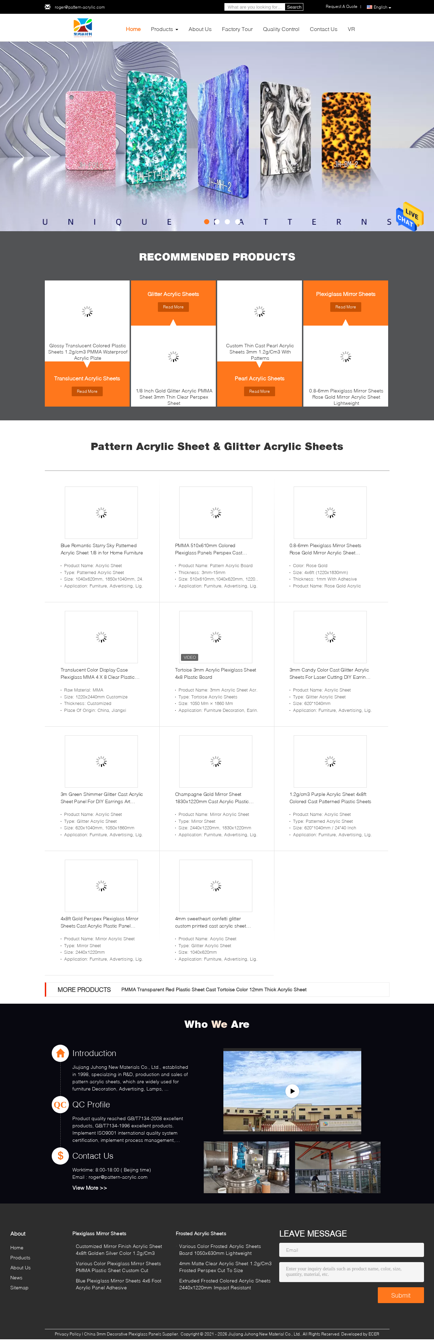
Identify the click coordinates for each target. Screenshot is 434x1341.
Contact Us (323, 28)
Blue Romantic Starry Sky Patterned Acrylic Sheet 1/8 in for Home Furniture (102, 548)
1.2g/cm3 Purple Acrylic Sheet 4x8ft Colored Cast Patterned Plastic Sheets (331, 797)
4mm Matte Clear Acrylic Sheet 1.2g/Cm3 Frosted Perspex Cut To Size (225, 1266)
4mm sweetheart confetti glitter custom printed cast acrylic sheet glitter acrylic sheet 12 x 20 (210, 922)
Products (162, 28)
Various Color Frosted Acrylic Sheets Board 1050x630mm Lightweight (220, 1249)
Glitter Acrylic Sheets (173, 293)
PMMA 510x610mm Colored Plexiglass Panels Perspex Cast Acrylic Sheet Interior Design (208, 549)
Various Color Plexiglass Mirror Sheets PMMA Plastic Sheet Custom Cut (118, 1266)
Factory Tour (237, 28)
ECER (374, 1334)
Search (294, 7)
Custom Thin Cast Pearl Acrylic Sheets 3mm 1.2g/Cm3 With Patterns (260, 351)
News (16, 1277)
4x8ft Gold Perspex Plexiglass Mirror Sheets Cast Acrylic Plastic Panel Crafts (100, 922)
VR (351, 28)
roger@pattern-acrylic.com (80, 7)
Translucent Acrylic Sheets (87, 378)
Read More (87, 391)
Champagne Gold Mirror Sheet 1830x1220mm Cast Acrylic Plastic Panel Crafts (212, 798)
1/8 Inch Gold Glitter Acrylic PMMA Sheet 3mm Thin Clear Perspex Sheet (174, 397)
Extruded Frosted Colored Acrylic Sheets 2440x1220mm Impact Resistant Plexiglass (225, 1285)
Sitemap (19, 1287)
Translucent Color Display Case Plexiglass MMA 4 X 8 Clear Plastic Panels (98, 673)
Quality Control (281, 28)
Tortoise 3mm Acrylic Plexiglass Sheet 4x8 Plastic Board (215, 673)
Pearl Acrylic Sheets (259, 378)
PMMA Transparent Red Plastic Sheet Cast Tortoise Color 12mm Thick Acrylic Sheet (213, 989)
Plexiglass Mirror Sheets (345, 293)
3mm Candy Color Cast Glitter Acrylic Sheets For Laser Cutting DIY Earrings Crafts (330, 673)
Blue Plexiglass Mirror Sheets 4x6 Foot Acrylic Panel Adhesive (119, 1284)
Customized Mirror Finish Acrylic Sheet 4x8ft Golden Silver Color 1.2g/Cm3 (119, 1249)
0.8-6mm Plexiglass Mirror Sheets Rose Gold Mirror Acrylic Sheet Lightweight (346, 397)
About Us (200, 28)
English (382, 7)
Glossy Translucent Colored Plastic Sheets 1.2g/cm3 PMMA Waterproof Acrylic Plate (88, 351)
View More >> (89, 1187)
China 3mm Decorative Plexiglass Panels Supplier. (132, 1334)
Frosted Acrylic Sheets (201, 1233)
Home (133, 28)
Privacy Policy (68, 1334)
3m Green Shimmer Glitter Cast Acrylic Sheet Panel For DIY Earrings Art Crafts (102, 798)
